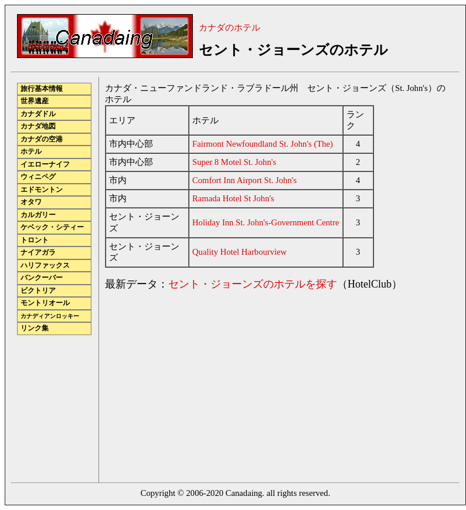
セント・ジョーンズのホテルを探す (252, 284)
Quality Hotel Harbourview (239, 251)
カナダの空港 (42, 139)
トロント (35, 240)
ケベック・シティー (52, 227)
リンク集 (35, 328)
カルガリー (38, 215)
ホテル (31, 152)
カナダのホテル (229, 27)
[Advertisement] (203, 383)
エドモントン (42, 190)
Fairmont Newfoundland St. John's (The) (262, 143)
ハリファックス (45, 265)
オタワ (31, 202)
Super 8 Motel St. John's (234, 162)
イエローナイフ (45, 164)
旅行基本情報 (42, 89)
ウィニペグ (38, 177)
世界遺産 (35, 101)
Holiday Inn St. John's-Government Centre (265, 222)
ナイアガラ (38, 252)
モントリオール (45, 303)
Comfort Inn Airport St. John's (244, 180)
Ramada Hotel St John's (233, 198)
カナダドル (38, 114)
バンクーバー (42, 278)
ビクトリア (38, 291)
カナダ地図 (38, 126)
